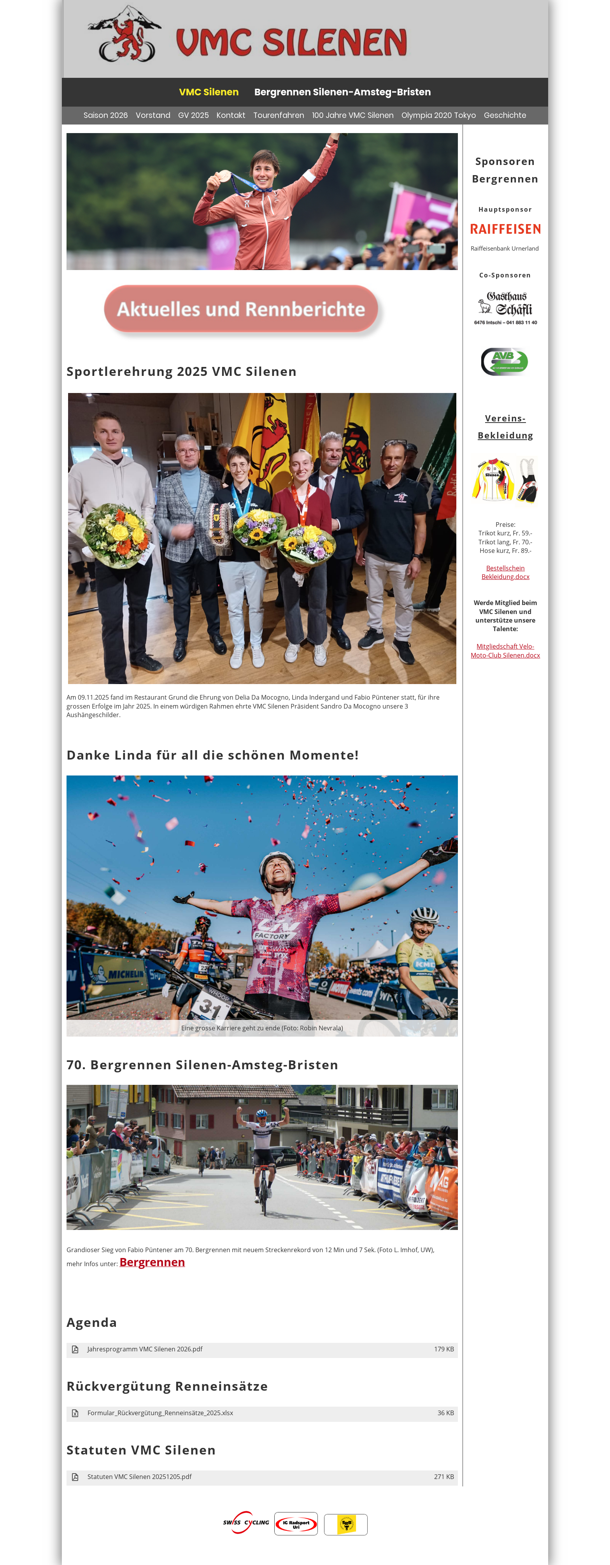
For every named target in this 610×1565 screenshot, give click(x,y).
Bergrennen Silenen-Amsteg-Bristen (342, 92)
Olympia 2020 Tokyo (438, 115)
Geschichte (505, 115)
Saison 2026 (106, 115)
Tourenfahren (278, 115)
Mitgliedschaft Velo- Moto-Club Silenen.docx (505, 650)
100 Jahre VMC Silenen (353, 115)
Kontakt (231, 115)
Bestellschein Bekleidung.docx (505, 572)
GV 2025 (193, 115)
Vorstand (153, 115)
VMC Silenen (209, 92)
